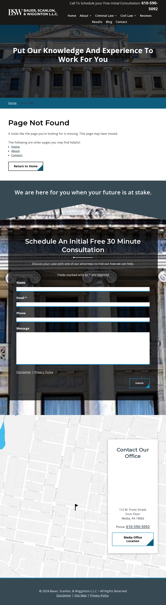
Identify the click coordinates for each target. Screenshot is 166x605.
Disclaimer (23, 372)
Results (97, 22)
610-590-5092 (143, 526)
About (84, 16)
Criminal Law (104, 16)
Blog (109, 22)
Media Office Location (138, 539)
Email (21, 298)
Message (22, 328)
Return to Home (26, 166)
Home (72, 16)
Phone (21, 313)
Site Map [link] (80, 595)
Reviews (146, 16)
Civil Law (126, 16)
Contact (121, 22)
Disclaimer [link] (63, 595)
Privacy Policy (43, 372)
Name (20, 282)
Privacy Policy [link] (99, 595)
